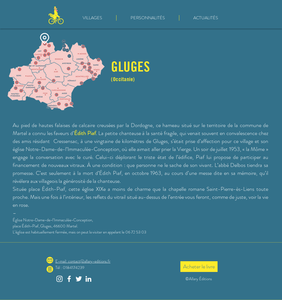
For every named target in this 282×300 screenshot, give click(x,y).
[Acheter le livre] (199, 266)
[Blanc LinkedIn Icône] (88, 279)
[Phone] (50, 269)
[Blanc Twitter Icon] (79, 279)
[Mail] (50, 260)
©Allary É (193, 279)
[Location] (44, 38)
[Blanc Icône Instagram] (59, 279)
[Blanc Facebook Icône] (69, 279)
